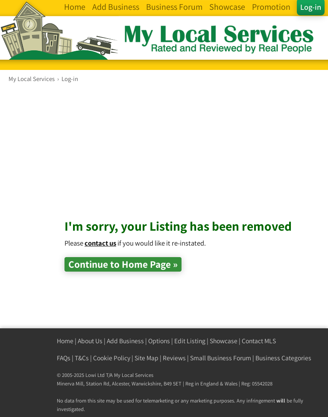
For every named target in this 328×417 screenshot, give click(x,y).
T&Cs (82, 358)
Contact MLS (259, 341)
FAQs (63, 358)
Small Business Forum (220, 358)
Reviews (174, 358)
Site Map (146, 358)
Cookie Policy (111, 358)
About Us (90, 341)
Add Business (125, 341)
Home (65, 341)
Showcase (223, 341)
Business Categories (283, 358)
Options (159, 341)
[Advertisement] (196, 157)
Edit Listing (189, 341)
